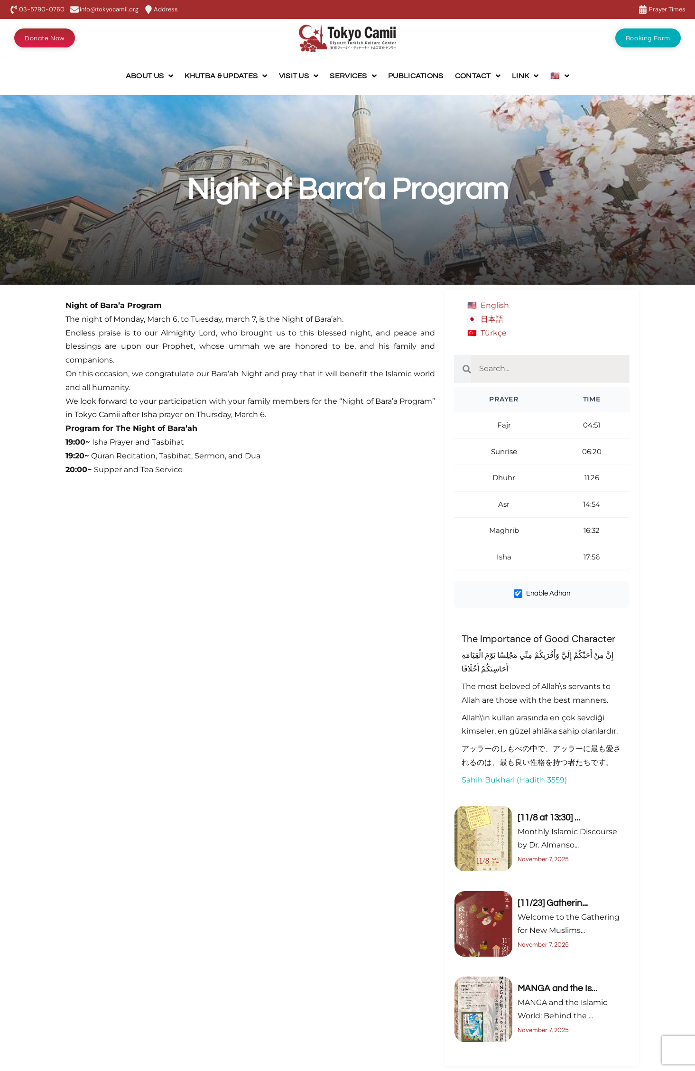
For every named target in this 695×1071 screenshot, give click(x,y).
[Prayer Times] (643, 9)
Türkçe (494, 332)
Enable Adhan (542, 593)
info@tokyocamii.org (109, 9)
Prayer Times (667, 9)
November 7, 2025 (543, 859)
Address (166, 9)
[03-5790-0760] (13, 9)
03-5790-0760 (42, 9)
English (495, 305)
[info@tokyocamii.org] (74, 9)
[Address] (148, 9)
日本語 (492, 319)
